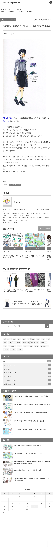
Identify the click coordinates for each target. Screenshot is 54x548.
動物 (5, 343)
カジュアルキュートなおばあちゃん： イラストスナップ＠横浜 (31, 396)
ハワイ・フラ (27, 376)
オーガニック (44, 346)
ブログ (27, 361)
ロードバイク (16, 343)
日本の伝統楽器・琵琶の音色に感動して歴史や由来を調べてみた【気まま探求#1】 (31, 479)
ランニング (26, 343)
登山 (24, 339)
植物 (38, 339)
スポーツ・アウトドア (27, 373)
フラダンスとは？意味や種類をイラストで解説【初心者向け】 (31, 413)
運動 (14, 339)
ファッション (12, 346)
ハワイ (20, 346)
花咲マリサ (7, 34)
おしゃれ (13, 349)
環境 (33, 339)
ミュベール (6, 121)
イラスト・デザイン (27, 365)
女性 (47, 339)
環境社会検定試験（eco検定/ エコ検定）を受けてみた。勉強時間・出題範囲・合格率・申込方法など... (32, 462)
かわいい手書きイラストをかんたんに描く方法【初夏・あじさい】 (32, 404)
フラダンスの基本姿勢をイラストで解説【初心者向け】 (29, 421)
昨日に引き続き (8, 118)
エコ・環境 (27, 369)
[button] (46, 2)
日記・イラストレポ (27, 384)
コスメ (36, 346)
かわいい (6, 349)
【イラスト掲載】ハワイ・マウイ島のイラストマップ (28, 453)
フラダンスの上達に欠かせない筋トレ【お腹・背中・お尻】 (30, 429)
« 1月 (2, 512)
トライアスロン (28, 346)
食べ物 (9, 339)
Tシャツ (20, 349)
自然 (19, 339)
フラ (5, 346)
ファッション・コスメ (8, 20)
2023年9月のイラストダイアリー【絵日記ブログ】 (28, 470)
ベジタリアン (34, 343)
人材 (9, 343)
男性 (28, 339)
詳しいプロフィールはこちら (11, 223)
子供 (43, 339)
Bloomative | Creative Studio (11, 3)
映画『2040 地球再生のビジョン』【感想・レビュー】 (28, 445)
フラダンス (44, 343)
